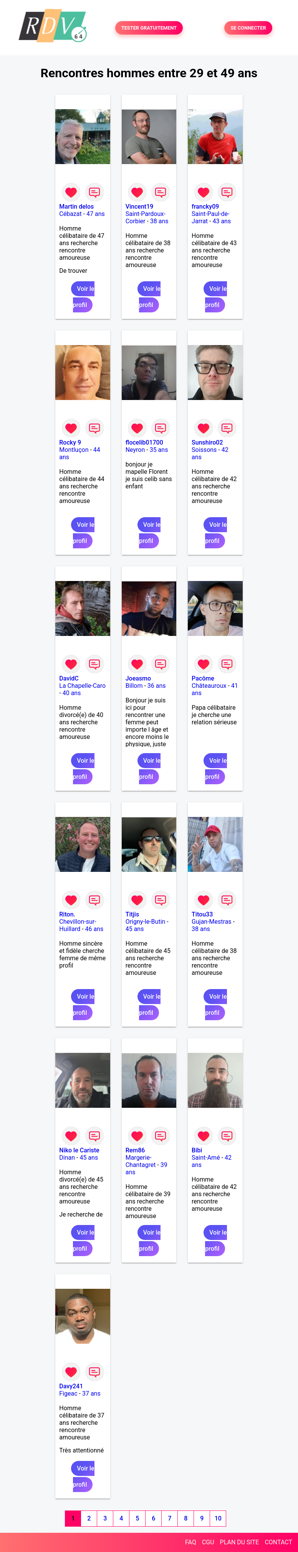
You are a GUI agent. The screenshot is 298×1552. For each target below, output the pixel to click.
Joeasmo (138, 678)
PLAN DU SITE (239, 1542)
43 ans (221, 221)
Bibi (197, 1150)
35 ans (159, 449)
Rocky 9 (70, 442)
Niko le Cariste (79, 1150)
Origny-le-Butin (146, 921)
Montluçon (73, 449)
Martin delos (76, 206)
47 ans (95, 213)
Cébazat (70, 213)
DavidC (68, 678)
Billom (134, 685)
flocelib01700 (144, 442)
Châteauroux (209, 685)
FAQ (190, 1542)
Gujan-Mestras (212, 921)
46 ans (94, 929)
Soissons (204, 449)
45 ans (135, 929)
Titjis (132, 914)
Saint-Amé (206, 1157)
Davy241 (71, 1386)
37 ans (91, 1393)
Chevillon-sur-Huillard (77, 925)
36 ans (156, 685)
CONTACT (278, 1542)
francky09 (205, 206)
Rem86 (135, 1150)
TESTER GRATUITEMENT (149, 28)
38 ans (159, 221)
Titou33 (202, 914)
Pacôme (203, 678)
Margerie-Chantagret (141, 1161)
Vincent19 (140, 206)
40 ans (72, 693)
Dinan (67, 1157)
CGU (208, 1542)
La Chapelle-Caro (82, 685)
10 (218, 1518)
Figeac (68, 1393)
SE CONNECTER (248, 28)
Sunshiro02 (207, 442)
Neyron (135, 449)
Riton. (67, 914)
